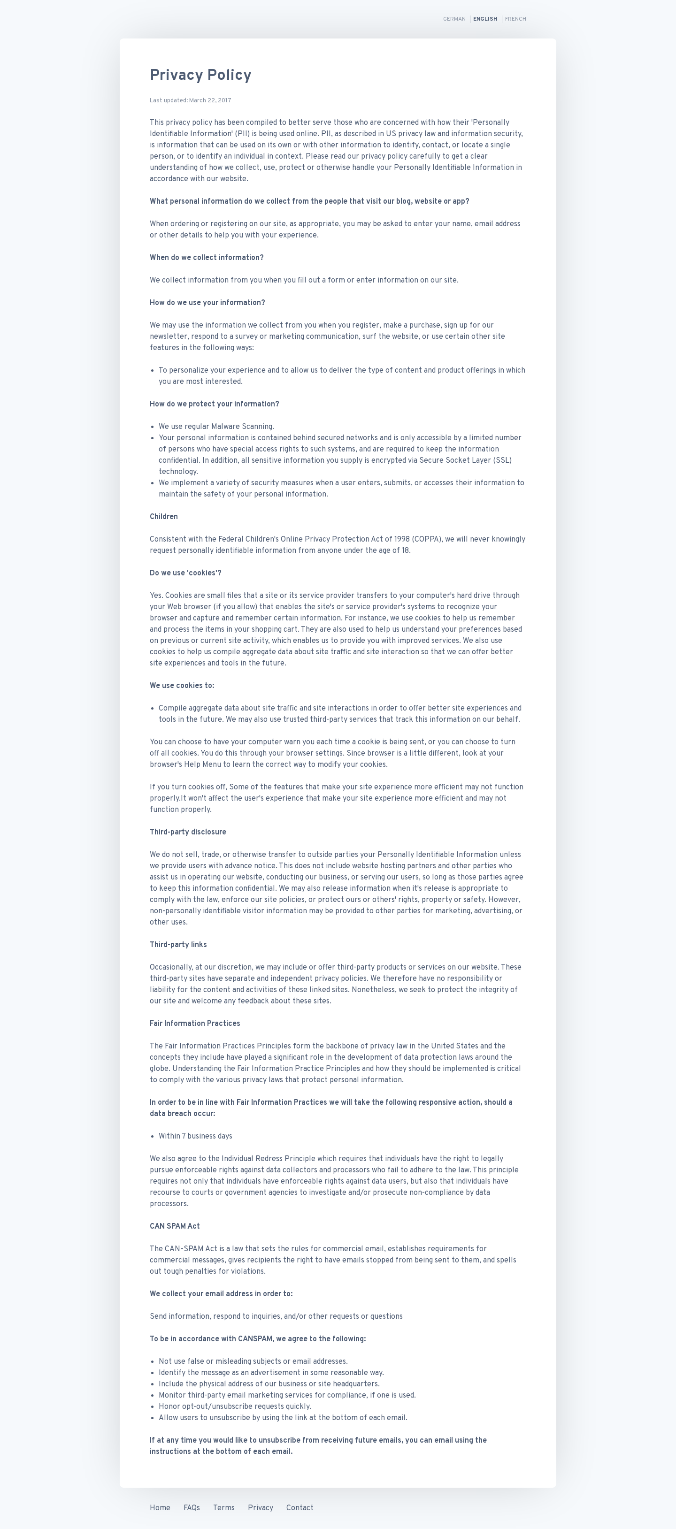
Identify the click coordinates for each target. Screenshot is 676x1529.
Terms (224, 1508)
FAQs (192, 1508)
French (515, 19)
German (455, 19)
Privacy (260, 1508)
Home (160, 1508)
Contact (300, 1508)
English (486, 19)
